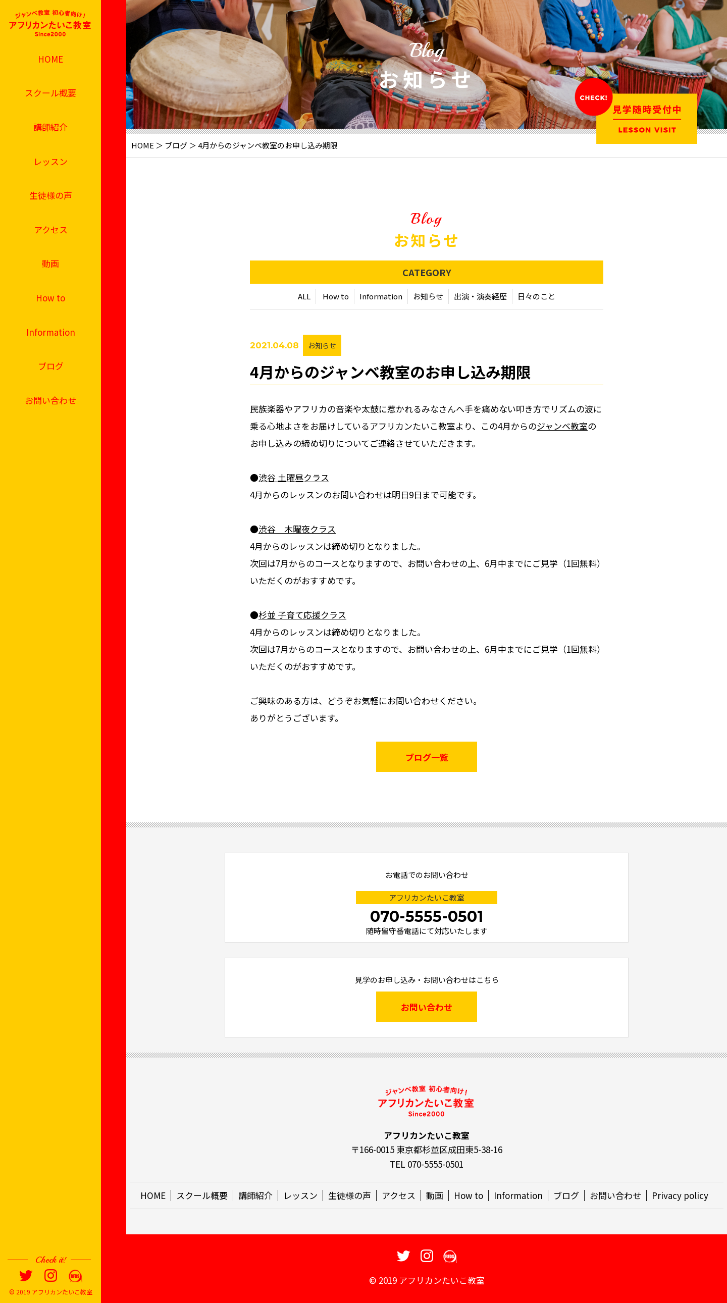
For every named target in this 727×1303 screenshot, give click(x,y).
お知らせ (428, 296)
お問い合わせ (50, 400)
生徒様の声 (50, 195)
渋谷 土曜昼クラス (293, 477)
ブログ (51, 365)
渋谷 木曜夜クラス (297, 529)
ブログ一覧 (426, 757)
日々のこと (536, 296)
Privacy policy (680, 1195)
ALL (304, 296)
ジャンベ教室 (562, 426)
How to (50, 297)
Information (50, 332)
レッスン (50, 161)
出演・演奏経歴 (480, 296)
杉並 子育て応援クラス (302, 614)
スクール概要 (50, 92)
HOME (50, 59)
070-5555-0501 (426, 916)
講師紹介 (50, 127)
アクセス (51, 229)
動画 (50, 263)
